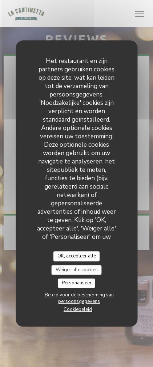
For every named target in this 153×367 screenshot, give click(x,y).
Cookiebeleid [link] (78, 309)
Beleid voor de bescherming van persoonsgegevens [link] (79, 298)
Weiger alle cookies (77, 270)
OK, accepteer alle (76, 256)
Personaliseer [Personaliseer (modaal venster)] (77, 283)
